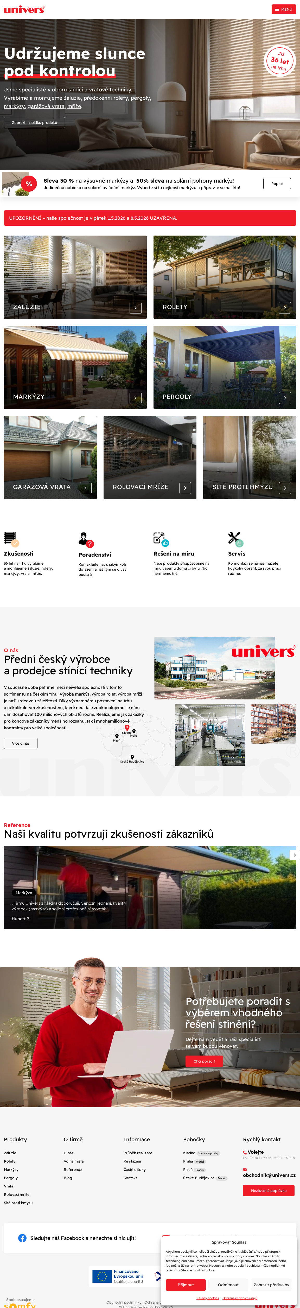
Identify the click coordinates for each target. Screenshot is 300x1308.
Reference (73, 1179)
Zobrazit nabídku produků (34, 122)
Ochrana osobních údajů (239, 1298)
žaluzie (72, 98)
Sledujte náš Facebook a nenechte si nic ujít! (77, 1248)
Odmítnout (228, 1284)
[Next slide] (295, 862)
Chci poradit (204, 1071)
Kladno (189, 1162)
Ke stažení (132, 1170)
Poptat (277, 183)
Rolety (9, 1170)
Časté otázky (135, 1179)
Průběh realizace (138, 1162)
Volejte (256, 1161)
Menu (286, 9)
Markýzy (11, 1179)
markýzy (14, 106)
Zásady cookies (207, 1298)
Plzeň (188, 1179)
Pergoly (11, 1187)
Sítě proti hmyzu (18, 1212)
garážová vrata (46, 106)
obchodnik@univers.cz (269, 1185)
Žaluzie (10, 1162)
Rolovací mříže (16, 1204)
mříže (75, 106)
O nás (68, 1162)
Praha (188, 1170)
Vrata (8, 1195)
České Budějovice (198, 1187)
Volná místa (74, 1170)
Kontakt (130, 1187)
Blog (68, 1187)
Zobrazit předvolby (271, 1284)
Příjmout (186, 1284)
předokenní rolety (106, 98)
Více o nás (20, 750)
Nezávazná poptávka (268, 1200)
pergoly (141, 98)
